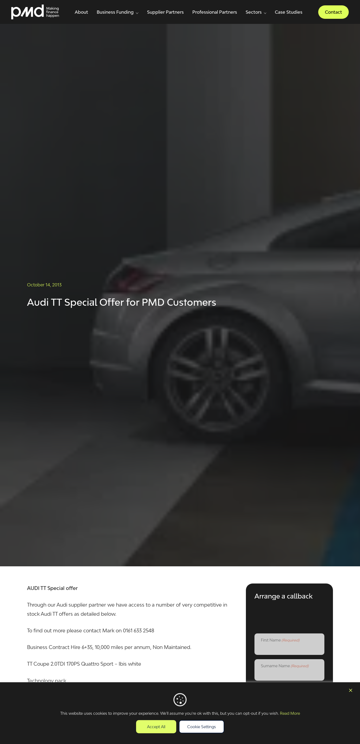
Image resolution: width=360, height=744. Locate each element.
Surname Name (285, 666)
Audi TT (49, 614)
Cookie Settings (201, 726)
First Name (280, 640)
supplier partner (87, 605)
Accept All (156, 726)
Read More (290, 713)
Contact (333, 12)
